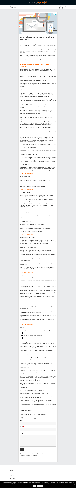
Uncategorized (14, 481)
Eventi (12, 475)
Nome (22, 420)
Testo (22, 433)
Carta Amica (13, 473)
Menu (13, 7)
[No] (74, 484)
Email (22, 427)
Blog (12, 470)
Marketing (13, 478)
